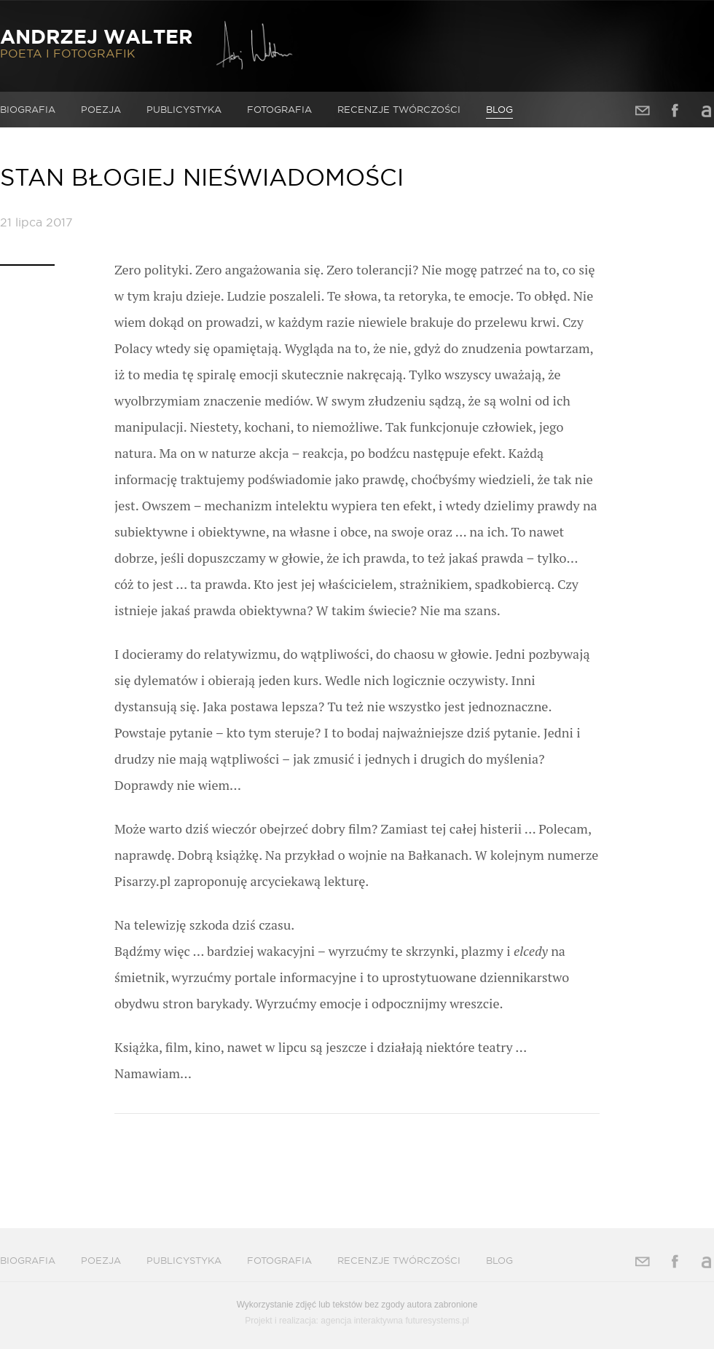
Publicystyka (183, 109)
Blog (499, 109)
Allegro (706, 110)
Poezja (101, 109)
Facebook (674, 110)
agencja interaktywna (362, 1321)
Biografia (27, 109)
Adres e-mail (642, 110)
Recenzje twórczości (398, 109)
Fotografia (279, 109)
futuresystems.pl (436, 1321)
